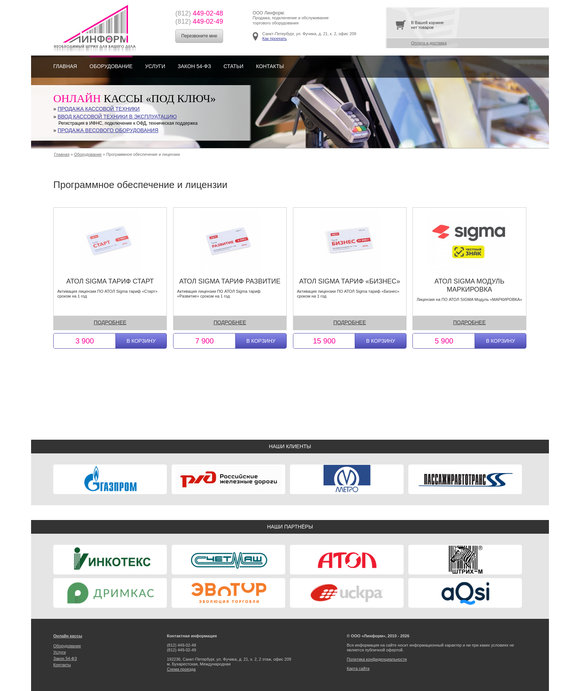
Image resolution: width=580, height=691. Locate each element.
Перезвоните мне (199, 35)
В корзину (141, 341)
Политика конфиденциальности (377, 659)
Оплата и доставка (428, 43)
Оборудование (111, 66)
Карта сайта (358, 668)
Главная (65, 66)
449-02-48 (199, 13)
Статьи (233, 66)
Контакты (270, 66)
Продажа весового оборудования (108, 130)
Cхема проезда (181, 669)
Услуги (155, 66)
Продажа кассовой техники (99, 109)
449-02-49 (199, 21)
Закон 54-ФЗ (194, 66)
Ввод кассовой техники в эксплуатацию (117, 117)
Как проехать (274, 38)
